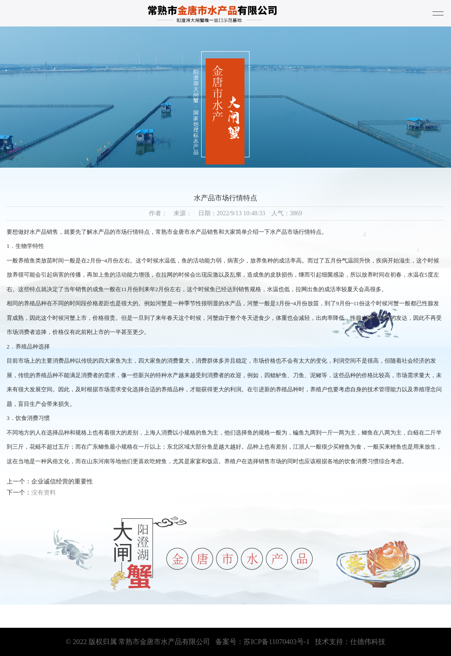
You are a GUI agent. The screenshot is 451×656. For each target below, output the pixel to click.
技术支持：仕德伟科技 (350, 641)
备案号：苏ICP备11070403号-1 (262, 641)
